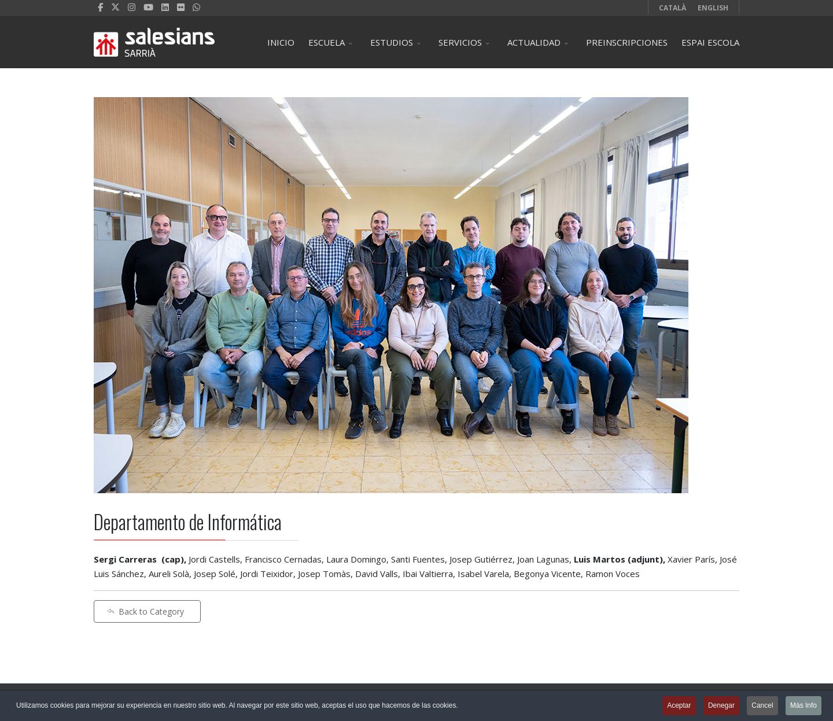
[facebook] (100, 7)
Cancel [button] (762, 706)
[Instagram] (131, 7)
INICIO (280, 42)
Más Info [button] (803, 706)
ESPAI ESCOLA (710, 42)
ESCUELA (326, 42)
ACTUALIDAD (534, 42)
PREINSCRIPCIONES (627, 42)
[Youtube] (148, 7)
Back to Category (145, 611)
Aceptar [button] (679, 706)
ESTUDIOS (391, 42)
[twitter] (115, 7)
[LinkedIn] (165, 7)
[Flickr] (181, 7)
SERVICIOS (460, 42)
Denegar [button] (721, 706)
